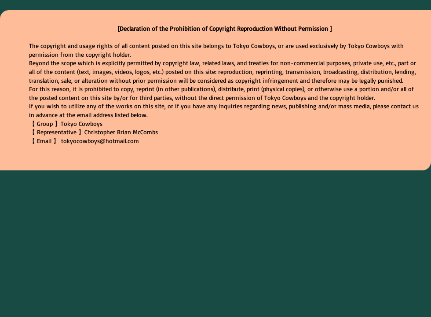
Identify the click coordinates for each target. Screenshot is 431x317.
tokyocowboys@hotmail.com (100, 140)
